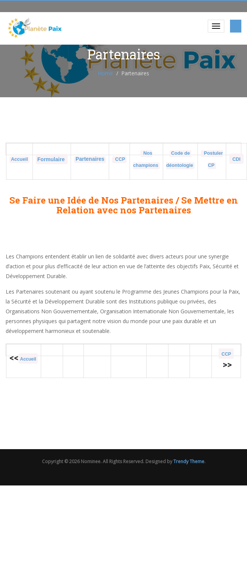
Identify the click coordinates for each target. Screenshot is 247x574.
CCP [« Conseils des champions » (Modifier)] (119, 159)
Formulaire (51, 159)
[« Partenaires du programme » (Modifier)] (90, 159)
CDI (236, 159)
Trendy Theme (188, 461)
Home (105, 73)
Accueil (19, 159)
